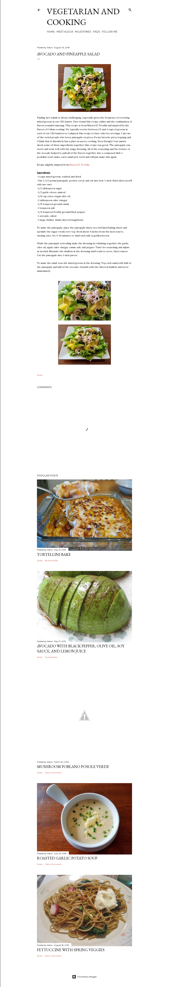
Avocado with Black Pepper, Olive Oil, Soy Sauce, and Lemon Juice (80, 648)
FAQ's (96, 31)
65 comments (51, 560)
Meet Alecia (65, 31)
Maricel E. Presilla (79, 164)
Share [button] (39, 375)
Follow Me (110, 31)
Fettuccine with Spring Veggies (70, 949)
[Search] (130, 9)
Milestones (83, 31)
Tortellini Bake (54, 554)
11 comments (51, 657)
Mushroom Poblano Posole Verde (73, 766)
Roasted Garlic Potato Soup (67, 858)
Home (51, 31)
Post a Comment (53, 772)
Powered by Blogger (84, 977)
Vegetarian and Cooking (83, 16)
